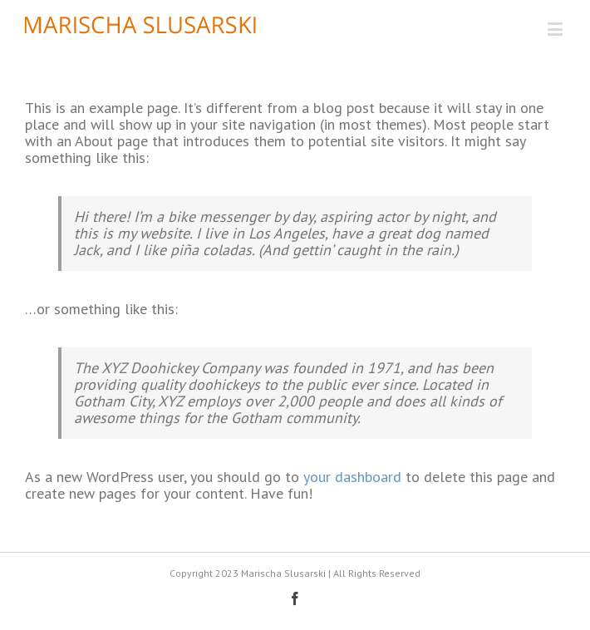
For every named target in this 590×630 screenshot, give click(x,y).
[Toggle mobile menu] (556, 28)
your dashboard (352, 476)
